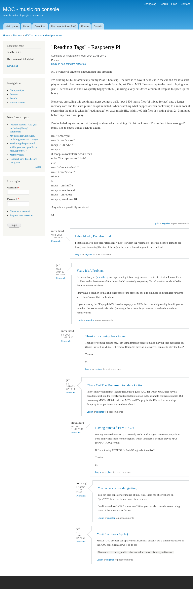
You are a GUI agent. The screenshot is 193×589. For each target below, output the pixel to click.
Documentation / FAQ (63, 26)
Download (40, 26)
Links (174, 3)
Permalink (55, 241)
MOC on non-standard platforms (43, 35)
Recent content (17, 102)
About (26, 26)
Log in (156, 223)
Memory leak (17, 154)
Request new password (21, 215)
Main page (11, 26)
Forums (17, 35)
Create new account (20, 211)
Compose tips (17, 90)
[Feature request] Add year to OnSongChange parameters (23, 128)
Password (13, 199)
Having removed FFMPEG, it (114, 428)
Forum (85, 26)
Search (164, 3)
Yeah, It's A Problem (90, 271)
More (38, 166)
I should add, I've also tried (93, 236)
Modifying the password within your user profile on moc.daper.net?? (23, 147)
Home (6, 35)
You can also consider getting (117, 488)
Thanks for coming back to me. (105, 336)
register (166, 223)
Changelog (150, 3)
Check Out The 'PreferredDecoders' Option (115, 385)
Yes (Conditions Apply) (112, 534)
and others (102, 277)
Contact (185, 3)
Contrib (98, 26)
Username (13, 187)
